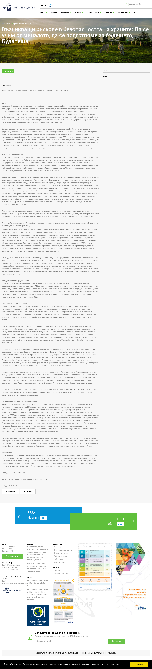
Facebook (10, 492)
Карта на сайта (59, 562)
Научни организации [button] (61, 12)
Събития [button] (109, 12)
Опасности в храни (61, 553)
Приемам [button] (139, 664)
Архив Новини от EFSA (22, 24)
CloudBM (112, 653)
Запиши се (116, 641)
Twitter (28, 492)
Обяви (108, 521)
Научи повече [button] (112, 664)
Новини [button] (79, 12)
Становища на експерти (63, 550)
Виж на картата (12, 556)
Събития (57, 571)
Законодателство (61, 547)
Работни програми (61, 556)
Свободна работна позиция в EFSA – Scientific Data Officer (38, 582)
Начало (6, 24)
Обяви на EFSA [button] (94, 12)
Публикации (58, 559)
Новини (42, 515)
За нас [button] (43, 12)
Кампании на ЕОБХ (61, 574)
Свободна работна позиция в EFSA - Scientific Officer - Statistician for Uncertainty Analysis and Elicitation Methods (38, 594)
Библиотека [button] (124, 12)
